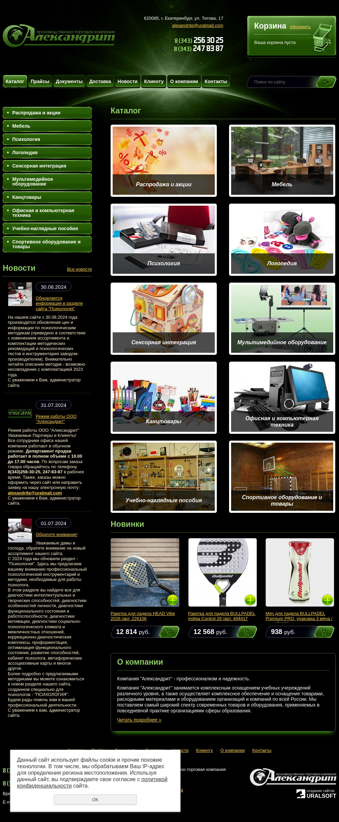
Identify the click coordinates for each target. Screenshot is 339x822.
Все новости (79, 269)
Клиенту (153, 81)
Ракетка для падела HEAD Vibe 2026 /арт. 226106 (143, 616)
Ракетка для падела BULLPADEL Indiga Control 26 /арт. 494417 (222, 616)
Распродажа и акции (36, 112)
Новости (128, 81)
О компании (184, 81)
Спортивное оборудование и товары (46, 244)
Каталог (15, 81)
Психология (26, 139)
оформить (300, 26)
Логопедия (24, 152)
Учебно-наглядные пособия (45, 228)
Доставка (100, 81)
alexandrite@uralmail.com (197, 25)
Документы (69, 81)
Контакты (216, 81)
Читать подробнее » (139, 720)
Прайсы (40, 81)
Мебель (21, 126)
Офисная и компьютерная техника (43, 213)
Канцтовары (27, 197)
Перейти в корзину (323, 38)
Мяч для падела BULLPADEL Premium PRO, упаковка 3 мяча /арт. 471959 (299, 618)
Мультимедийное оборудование (32, 181)
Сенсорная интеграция (39, 166)
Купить (163, 632)
